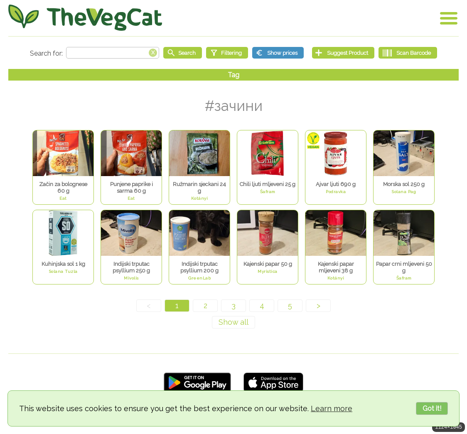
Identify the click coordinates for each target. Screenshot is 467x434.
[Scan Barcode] (408, 53)
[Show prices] (278, 53)
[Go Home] (85, 17)
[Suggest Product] (343, 53)
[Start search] (182, 53)
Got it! (432, 408)
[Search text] (112, 53)
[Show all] (233, 322)
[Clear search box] (153, 52)
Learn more (331, 408)
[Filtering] (227, 53)
